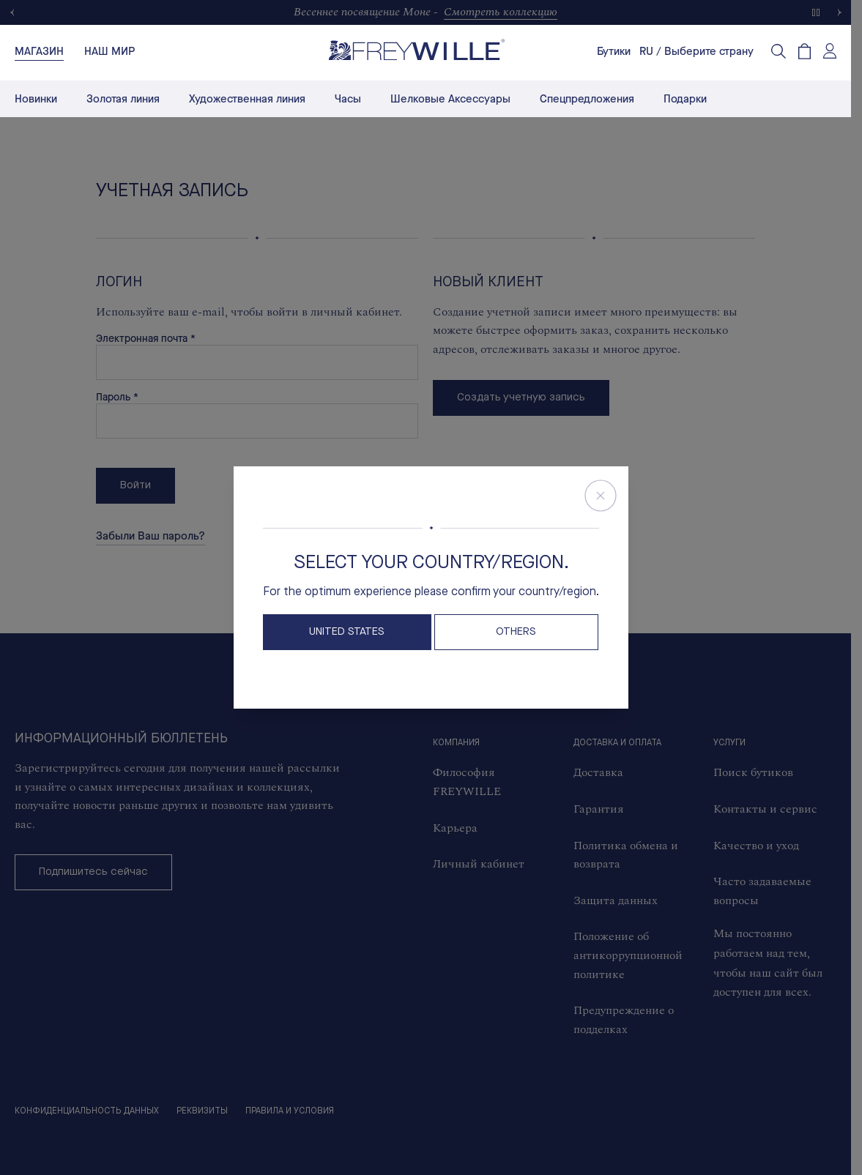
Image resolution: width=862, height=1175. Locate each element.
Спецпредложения (587, 99)
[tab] (39, 51)
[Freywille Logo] (417, 49)
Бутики (614, 51)
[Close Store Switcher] (600, 495)
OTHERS (516, 632)
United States (346, 632)
